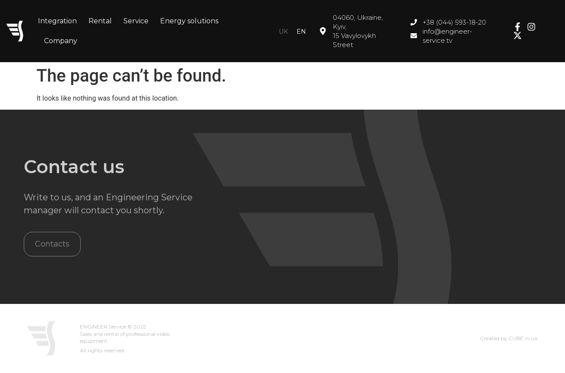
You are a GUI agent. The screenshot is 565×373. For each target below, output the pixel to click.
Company (60, 41)
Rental (100, 21)
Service (135, 21)
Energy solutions (189, 21)
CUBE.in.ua (522, 338)
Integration (57, 21)
